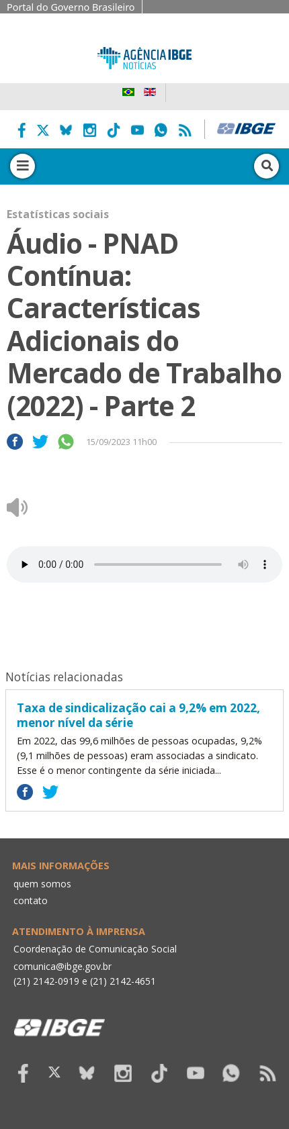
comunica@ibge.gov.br (62, 966)
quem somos (42, 883)
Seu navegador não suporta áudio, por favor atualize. (144, 564)
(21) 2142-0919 (46, 981)
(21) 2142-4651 (123, 981)
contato (30, 900)
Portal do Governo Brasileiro (71, 7)
